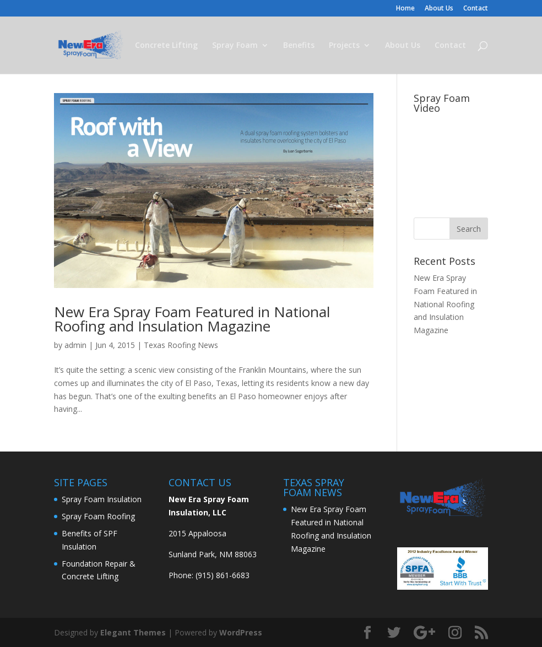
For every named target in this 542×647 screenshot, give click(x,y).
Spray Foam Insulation (102, 499)
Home (405, 9)
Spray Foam (235, 45)
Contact (475, 9)
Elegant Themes (133, 632)
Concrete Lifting (166, 45)
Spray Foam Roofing (98, 516)
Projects (344, 45)
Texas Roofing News (181, 345)
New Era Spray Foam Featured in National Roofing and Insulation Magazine (192, 319)
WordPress (240, 632)
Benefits (299, 45)
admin (75, 345)
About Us (439, 9)
